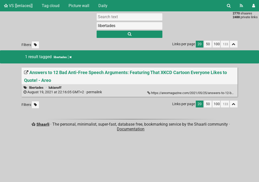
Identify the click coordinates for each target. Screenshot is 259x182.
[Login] (253, 5)
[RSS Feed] (241, 5)
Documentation (130, 129)
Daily (102, 5)
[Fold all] (234, 44)
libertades (36, 87)
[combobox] (129, 25)
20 (200, 44)
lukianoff (55, 87)
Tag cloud (50, 5)
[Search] (229, 5)
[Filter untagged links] (35, 44)
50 (208, 44)
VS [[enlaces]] (18, 5)
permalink (63, 92)
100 (217, 44)
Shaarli (42, 124)
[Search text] (129, 16)
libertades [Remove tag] (63, 57)
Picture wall (79, 5)
